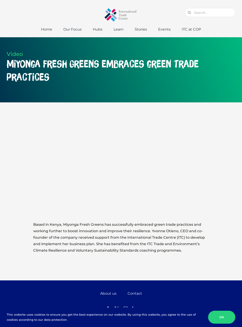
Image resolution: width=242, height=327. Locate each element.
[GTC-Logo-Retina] (121, 10)
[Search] (189, 12)
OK (221, 317)
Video (15, 54)
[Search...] (210, 12)
